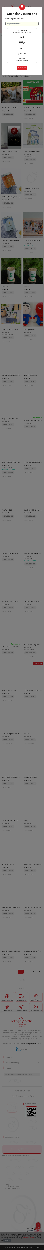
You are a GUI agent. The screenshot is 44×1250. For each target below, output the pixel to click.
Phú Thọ (22, 59)
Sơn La (22, 49)
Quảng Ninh (22, 54)
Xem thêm (22, 68)
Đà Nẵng (22, 43)
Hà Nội (22, 37)
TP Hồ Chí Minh (22, 31)
